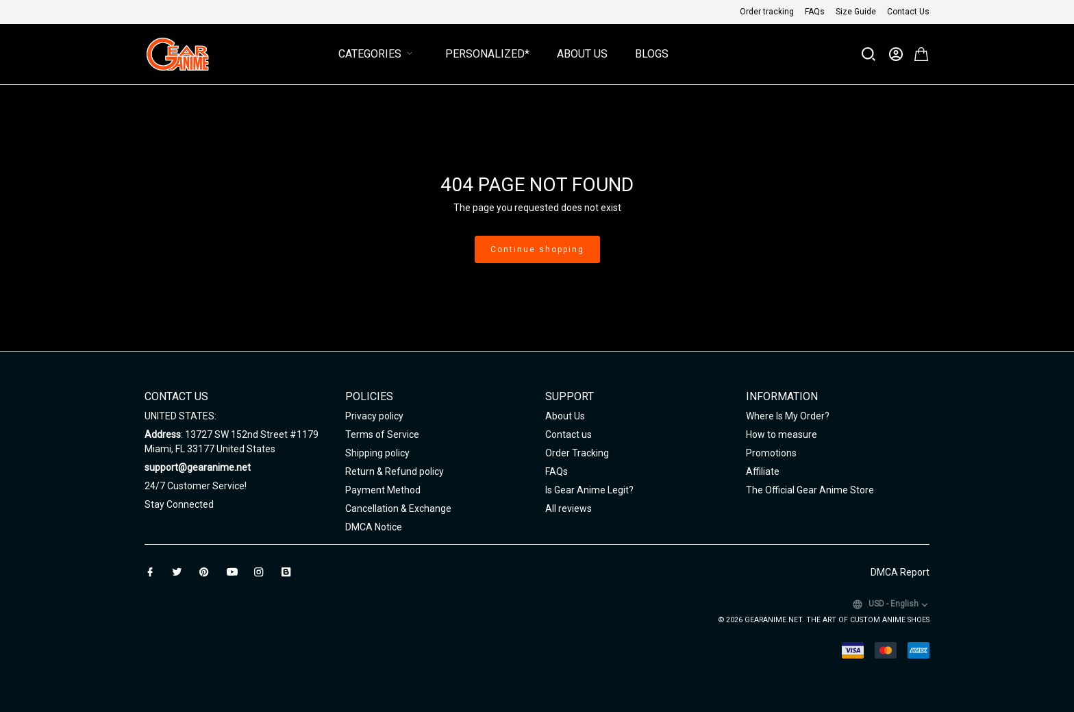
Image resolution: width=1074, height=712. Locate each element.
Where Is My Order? (787, 415)
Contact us (568, 434)
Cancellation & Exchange (398, 508)
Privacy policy (374, 415)
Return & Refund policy (394, 471)
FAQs (815, 11)
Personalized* (487, 53)
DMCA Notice (373, 526)
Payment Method (383, 489)
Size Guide (856, 11)
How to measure (781, 434)
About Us (582, 53)
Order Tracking (577, 452)
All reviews (568, 508)
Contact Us (908, 11)
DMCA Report (900, 572)
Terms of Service (382, 434)
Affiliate (762, 471)
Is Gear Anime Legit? (589, 489)
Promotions (771, 452)
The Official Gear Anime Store (810, 489)
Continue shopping (537, 249)
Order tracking (767, 11)
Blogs (652, 53)
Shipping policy (377, 452)
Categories (378, 53)
